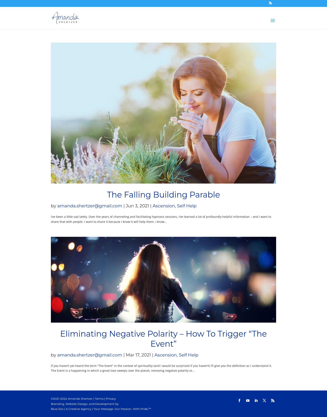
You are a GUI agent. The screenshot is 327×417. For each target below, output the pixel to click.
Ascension (164, 205)
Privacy (111, 398)
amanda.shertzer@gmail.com (89, 205)
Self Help (187, 205)
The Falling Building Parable (163, 195)
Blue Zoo (57, 409)
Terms (99, 398)
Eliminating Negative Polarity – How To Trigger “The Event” (163, 339)
